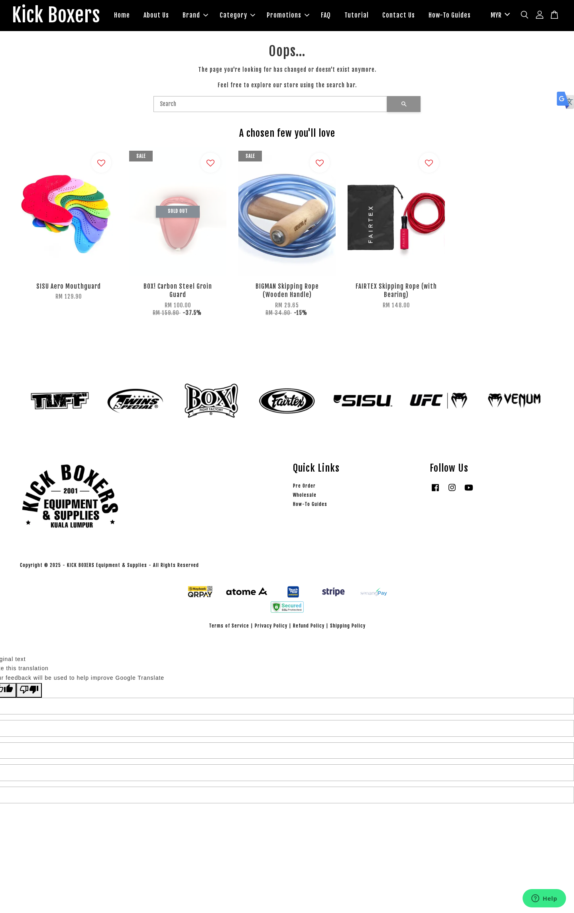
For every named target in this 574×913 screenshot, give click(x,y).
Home (122, 15)
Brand (195, 15)
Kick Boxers (56, 15)
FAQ (326, 15)
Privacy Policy (271, 626)
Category (237, 15)
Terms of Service (229, 626)
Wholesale (304, 495)
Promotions (288, 15)
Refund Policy (308, 626)
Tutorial (356, 15)
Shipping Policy (348, 626)
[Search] (270, 104)
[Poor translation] (29, 690)
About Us (156, 15)
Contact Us (398, 15)
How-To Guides (450, 15)
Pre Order (304, 486)
